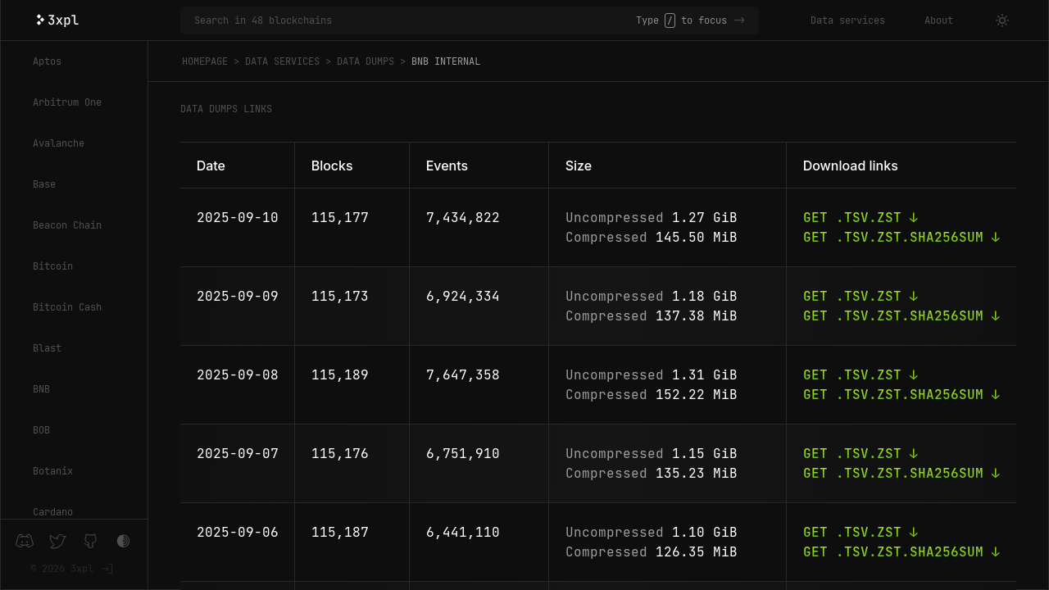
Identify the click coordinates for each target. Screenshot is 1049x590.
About (938, 20)
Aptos (47, 61)
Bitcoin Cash (67, 307)
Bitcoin (53, 266)
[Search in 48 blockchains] (415, 20)
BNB (41, 389)
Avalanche (58, 143)
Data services (848, 20)
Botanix (53, 471)
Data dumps (365, 61)
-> (739, 20)
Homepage (205, 61)
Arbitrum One (67, 102)
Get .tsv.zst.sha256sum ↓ (901, 237)
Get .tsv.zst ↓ (860, 217)
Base (44, 184)
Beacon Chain (67, 225)
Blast (47, 348)
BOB (41, 430)
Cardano (53, 512)
